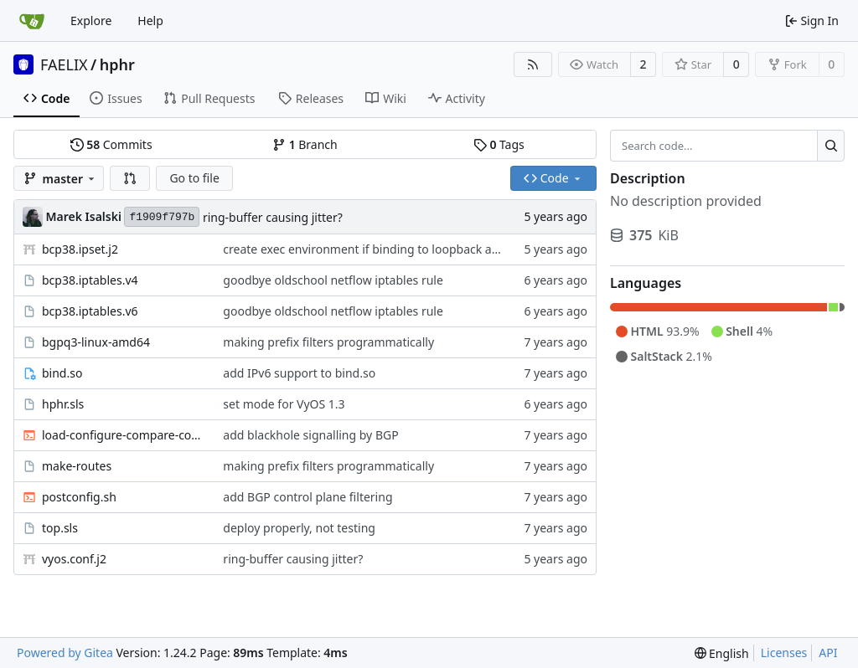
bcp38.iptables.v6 (90, 311)
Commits (111, 144)
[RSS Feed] (533, 64)
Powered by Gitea (65, 652)
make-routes (76, 466)
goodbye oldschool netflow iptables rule (333, 280)
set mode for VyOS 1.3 (283, 404)
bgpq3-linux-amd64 (96, 342)
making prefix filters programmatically (328, 342)
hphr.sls (63, 404)
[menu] (722, 653)
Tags (499, 144)
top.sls (60, 528)
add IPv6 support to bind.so (299, 373)
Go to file (194, 178)
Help (150, 20)
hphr (117, 64)
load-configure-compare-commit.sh (124, 435)
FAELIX (64, 64)
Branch (305, 144)
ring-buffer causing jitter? (273, 217)
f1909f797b (161, 217)
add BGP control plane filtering (307, 497)
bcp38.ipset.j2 (80, 249)
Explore (90, 20)
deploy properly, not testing (299, 528)
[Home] (31, 21)
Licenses (784, 652)
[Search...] (831, 146)
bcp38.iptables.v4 (90, 280)
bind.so (62, 373)
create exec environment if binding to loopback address (375, 249)
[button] (130, 178)
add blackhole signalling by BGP (310, 435)
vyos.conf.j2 (74, 559)
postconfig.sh (79, 497)
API (828, 652)
